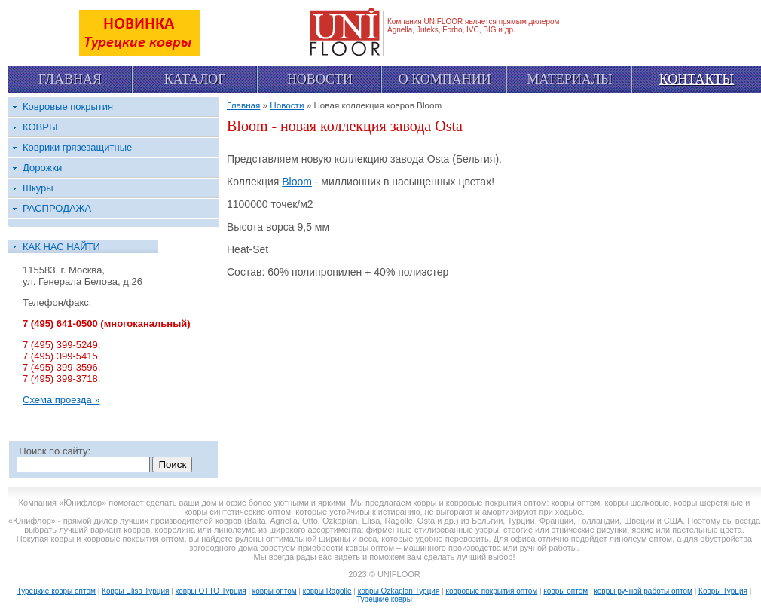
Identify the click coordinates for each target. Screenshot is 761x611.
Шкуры (38, 188)
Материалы (569, 79)
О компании (445, 79)
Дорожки (42, 167)
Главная (70, 79)
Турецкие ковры (384, 599)
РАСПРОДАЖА (57, 208)
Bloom (297, 182)
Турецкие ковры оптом (56, 591)
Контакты (696, 79)
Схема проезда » (61, 399)
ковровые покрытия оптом (492, 591)
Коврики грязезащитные (77, 147)
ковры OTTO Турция (211, 591)
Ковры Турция (722, 591)
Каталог (195, 79)
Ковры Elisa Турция (135, 591)
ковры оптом (274, 591)
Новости (320, 79)
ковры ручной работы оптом (643, 591)
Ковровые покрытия (68, 106)
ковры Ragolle (327, 591)
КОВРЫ (40, 127)
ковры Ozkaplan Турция (399, 591)
